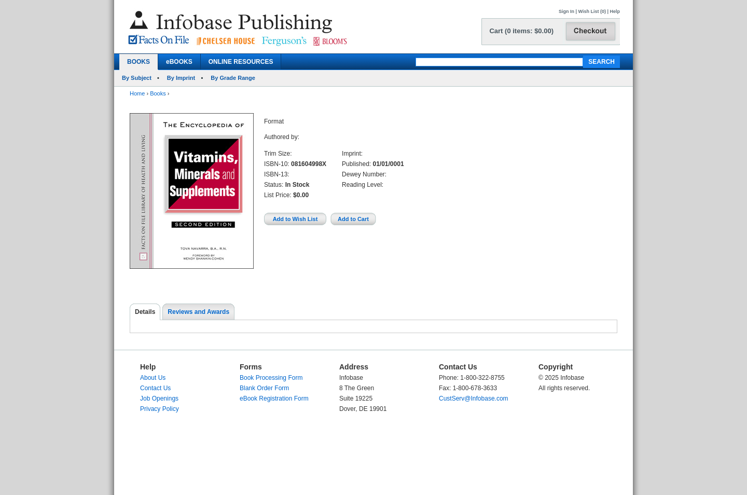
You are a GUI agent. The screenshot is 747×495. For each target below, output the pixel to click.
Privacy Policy (159, 408)
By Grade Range (233, 78)
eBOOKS (179, 61)
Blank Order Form (264, 388)
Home (137, 93)
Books (158, 93)
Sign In (566, 11)
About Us (152, 377)
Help (615, 11)
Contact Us (155, 388)
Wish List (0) (592, 11)
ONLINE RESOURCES (241, 61)
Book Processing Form (271, 377)
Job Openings (159, 398)
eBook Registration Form (274, 398)
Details (145, 311)
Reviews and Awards (198, 311)
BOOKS (138, 61)
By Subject (136, 78)
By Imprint (181, 78)
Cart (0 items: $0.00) (521, 31)
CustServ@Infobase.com (473, 398)
